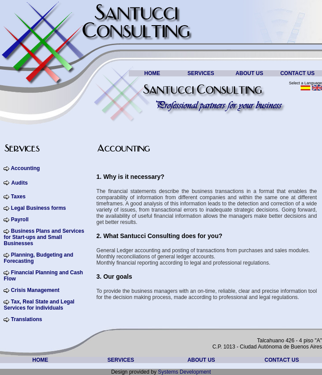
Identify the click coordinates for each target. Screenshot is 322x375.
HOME (152, 73)
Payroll (18, 219)
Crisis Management (35, 290)
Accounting (25, 168)
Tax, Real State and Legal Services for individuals (39, 305)
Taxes (18, 196)
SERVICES (200, 73)
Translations (26, 319)
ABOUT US (249, 73)
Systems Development (184, 372)
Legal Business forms (38, 208)
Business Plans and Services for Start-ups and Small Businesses (44, 237)
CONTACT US (297, 73)
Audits (19, 183)
